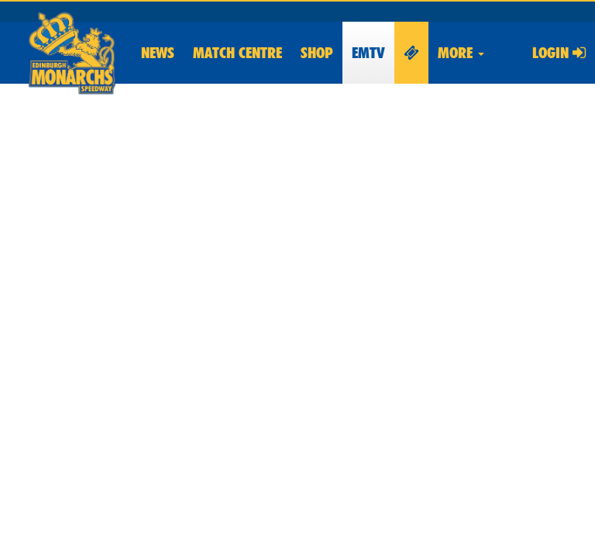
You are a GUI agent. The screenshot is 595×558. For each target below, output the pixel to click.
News (157, 52)
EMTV (368, 52)
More (461, 52)
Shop (317, 52)
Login (559, 52)
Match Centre (237, 52)
